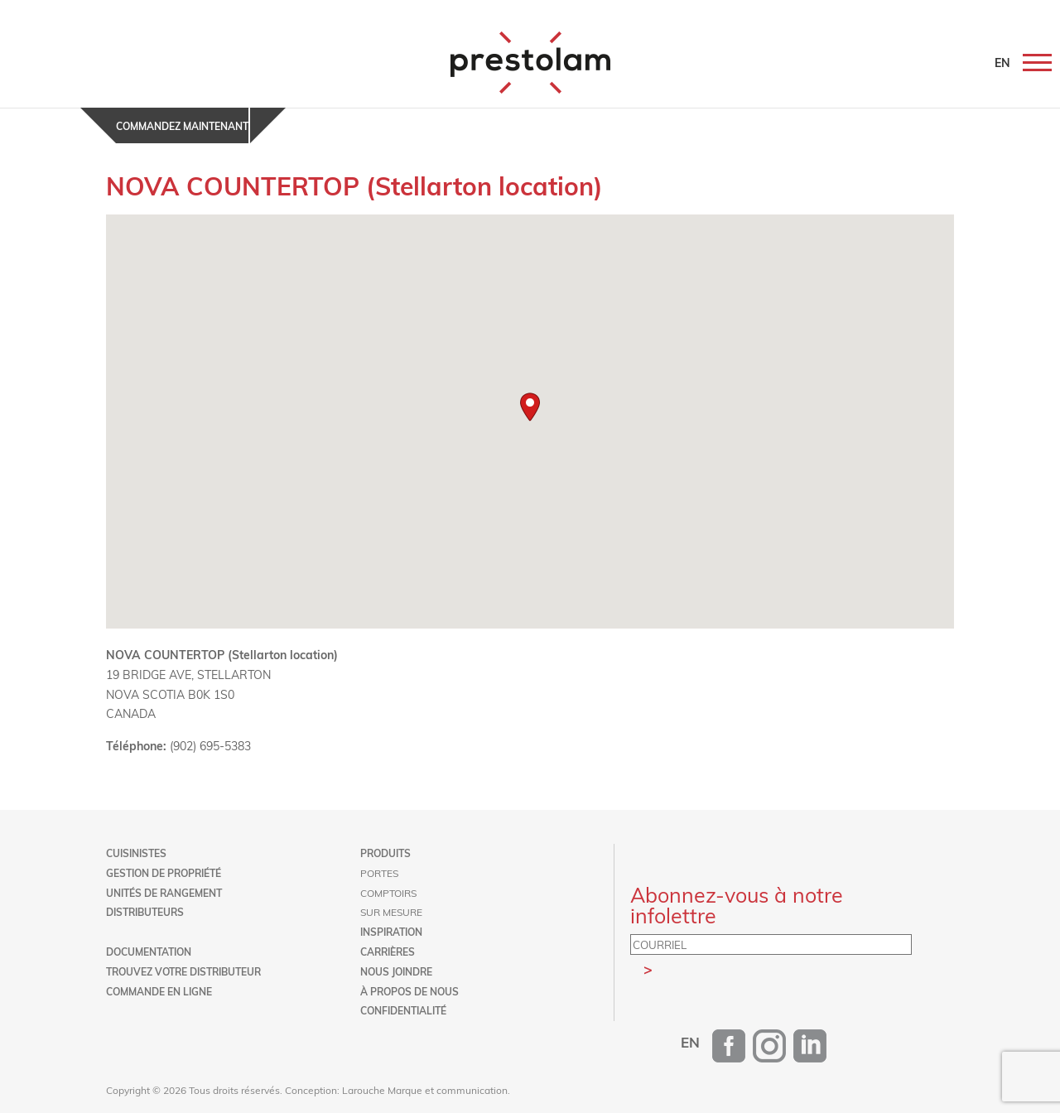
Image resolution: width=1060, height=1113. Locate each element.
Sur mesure (391, 911)
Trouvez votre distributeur (183, 971)
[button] (530, 407)
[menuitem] (690, 1041)
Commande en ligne (159, 991)
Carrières (387, 951)
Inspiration (391, 931)
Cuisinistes (136, 853)
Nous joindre (396, 971)
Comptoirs (388, 892)
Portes (379, 872)
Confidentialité (403, 1010)
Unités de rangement (164, 892)
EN (1002, 62)
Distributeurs (145, 911)
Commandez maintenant (182, 125)
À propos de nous (409, 991)
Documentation (148, 951)
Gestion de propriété (163, 872)
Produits (385, 853)
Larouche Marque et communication (425, 1089)
